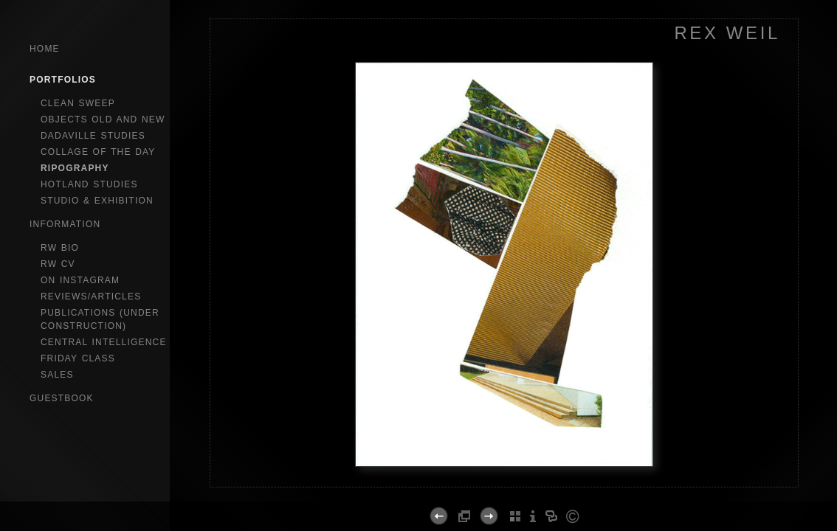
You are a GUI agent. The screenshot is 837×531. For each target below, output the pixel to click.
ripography (75, 168)
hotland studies (89, 184)
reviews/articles (91, 296)
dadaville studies (93, 136)
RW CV (58, 264)
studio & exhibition (97, 200)
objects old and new (103, 119)
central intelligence (104, 342)
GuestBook (62, 398)
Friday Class (78, 358)
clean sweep (78, 103)
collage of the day (98, 152)
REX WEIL (727, 33)
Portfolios (63, 79)
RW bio (60, 248)
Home (45, 49)
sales (57, 374)
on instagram (80, 280)
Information (65, 224)
